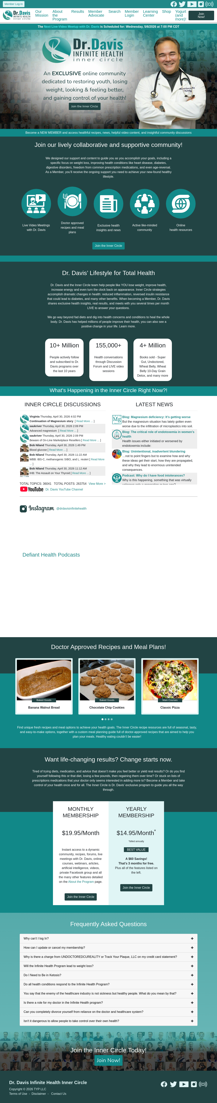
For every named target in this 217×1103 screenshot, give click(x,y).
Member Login (132, 13)
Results (77, 11)
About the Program (59, 15)
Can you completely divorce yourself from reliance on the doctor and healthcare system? (83, 1011)
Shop (166, 11)
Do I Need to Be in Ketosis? (42, 975)
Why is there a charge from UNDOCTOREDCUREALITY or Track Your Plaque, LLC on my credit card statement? (100, 956)
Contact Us (58, 1093)
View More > (97, 483)
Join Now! (201, 15)
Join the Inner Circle (84, 106)
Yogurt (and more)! (180, 15)
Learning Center (150, 13)
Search (114, 11)
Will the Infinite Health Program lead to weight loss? (59, 966)
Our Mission (41, 13)
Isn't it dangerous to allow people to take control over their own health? (71, 1021)
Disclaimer (39, 1093)
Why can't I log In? (36, 938)
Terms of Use (18, 1093)
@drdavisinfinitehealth (71, 508)
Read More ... (84, 421)
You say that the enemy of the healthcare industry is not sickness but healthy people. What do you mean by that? (100, 993)
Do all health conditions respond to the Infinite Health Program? (67, 984)
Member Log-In (14, 4)
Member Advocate (96, 13)
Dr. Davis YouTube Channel (64, 489)
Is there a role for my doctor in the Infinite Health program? (63, 1002)
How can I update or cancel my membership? (54, 947)
